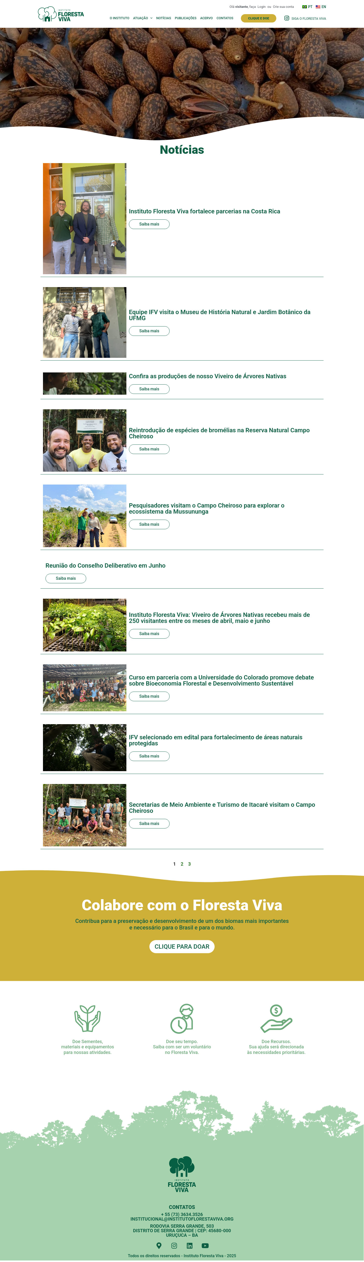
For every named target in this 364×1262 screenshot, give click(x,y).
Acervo (206, 18)
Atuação (143, 18)
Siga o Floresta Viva (308, 18)
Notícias (163, 18)
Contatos (225, 18)
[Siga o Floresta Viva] (286, 18)
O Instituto (119, 18)
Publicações (185, 18)
